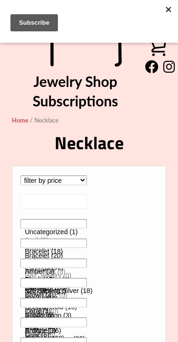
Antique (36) (53, 331)
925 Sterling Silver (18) (53, 291)
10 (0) (53, 311)
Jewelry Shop (75, 81)
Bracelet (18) (53, 251)
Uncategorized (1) (53, 232)
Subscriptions (75, 100)
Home (20, 120)
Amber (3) (53, 271)
